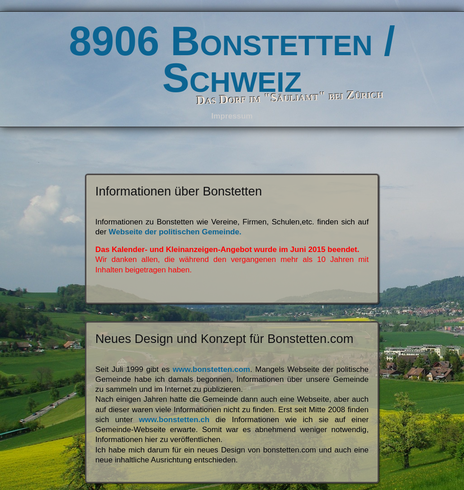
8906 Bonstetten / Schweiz (232, 59)
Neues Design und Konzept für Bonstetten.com (224, 339)
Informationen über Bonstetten (178, 191)
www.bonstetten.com (210, 369)
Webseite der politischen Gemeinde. (175, 232)
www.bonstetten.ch (174, 419)
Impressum (231, 116)
